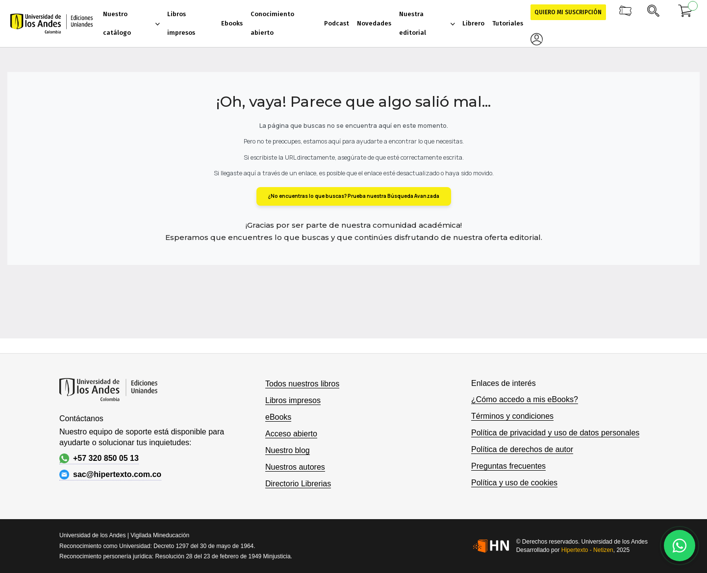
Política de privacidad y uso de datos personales (555, 433)
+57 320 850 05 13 (99, 458)
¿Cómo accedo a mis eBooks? (524, 399)
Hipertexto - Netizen (587, 550)
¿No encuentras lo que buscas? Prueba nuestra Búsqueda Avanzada (353, 195)
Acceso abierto (291, 434)
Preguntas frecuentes (508, 466)
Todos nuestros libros (302, 384)
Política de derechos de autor (522, 449)
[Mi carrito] (685, 12)
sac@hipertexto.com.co (110, 474)
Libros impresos (293, 400)
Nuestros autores (295, 467)
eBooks (278, 417)
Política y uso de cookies (514, 482)
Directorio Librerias (298, 483)
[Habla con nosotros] (679, 545)
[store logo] (51, 23)
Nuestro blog (287, 450)
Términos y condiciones (512, 416)
